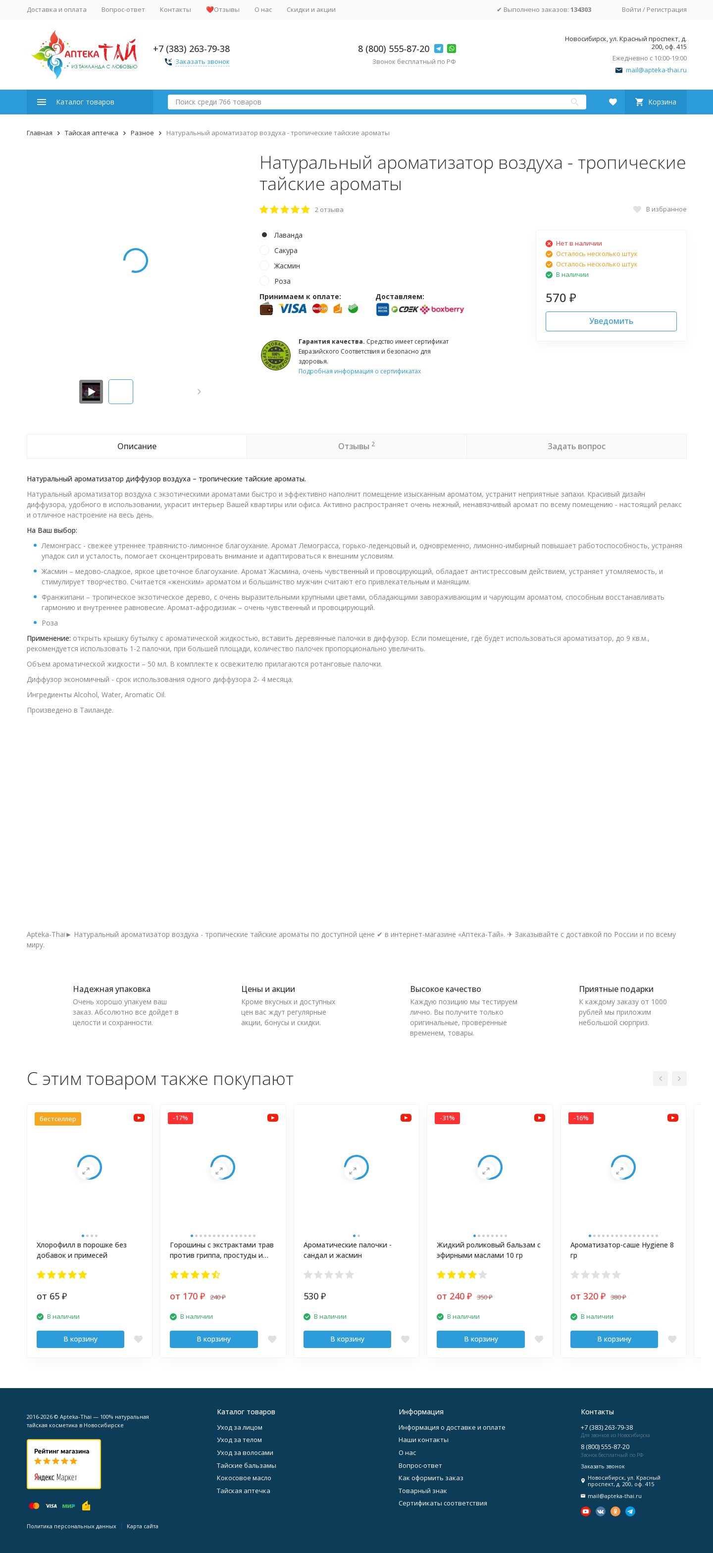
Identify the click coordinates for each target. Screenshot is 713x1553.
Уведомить (611, 320)
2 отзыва (329, 209)
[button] (199, 391)
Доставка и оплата (57, 9)
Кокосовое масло (244, 1477)
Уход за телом (239, 1439)
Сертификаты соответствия (443, 1503)
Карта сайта (142, 1526)
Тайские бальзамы (246, 1465)
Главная (39, 132)
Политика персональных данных (71, 1526)
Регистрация (667, 9)
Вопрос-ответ (123, 9)
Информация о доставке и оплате (452, 1427)
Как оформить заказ (431, 1477)
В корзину (80, 1339)
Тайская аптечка (91, 132)
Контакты (175, 9)
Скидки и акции (311, 9)
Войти (631, 9)
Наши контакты (424, 1439)
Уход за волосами (245, 1452)
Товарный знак (423, 1490)
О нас (263, 9)
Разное (142, 132)
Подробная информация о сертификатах (360, 371)
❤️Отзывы (223, 9)
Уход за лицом (239, 1427)
